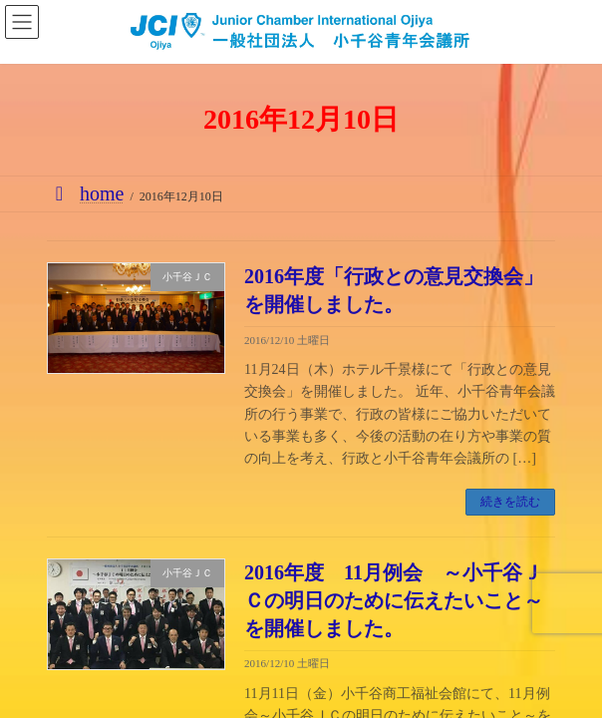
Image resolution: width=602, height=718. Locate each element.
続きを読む (510, 502)
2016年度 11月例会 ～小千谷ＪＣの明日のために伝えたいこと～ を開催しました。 (403, 600)
